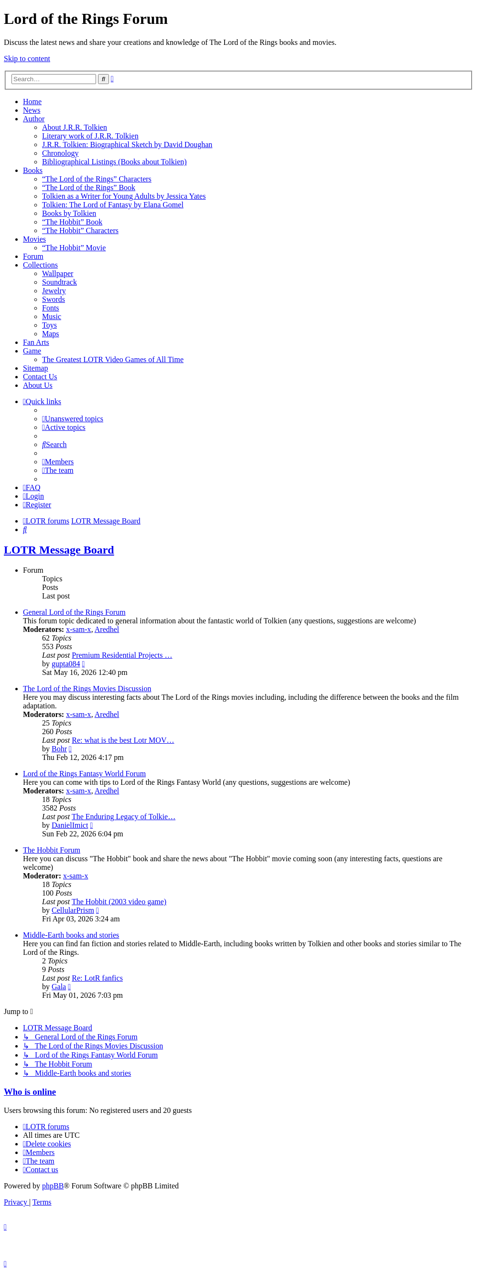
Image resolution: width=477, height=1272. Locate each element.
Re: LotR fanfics (97, 978)
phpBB (53, 1186)
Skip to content (27, 58)
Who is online (30, 1092)
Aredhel (107, 629)
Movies (34, 239)
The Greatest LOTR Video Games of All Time (113, 359)
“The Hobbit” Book (72, 222)
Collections (40, 265)
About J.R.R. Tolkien (74, 127)
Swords (53, 299)
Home (32, 101)
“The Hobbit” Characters (80, 230)
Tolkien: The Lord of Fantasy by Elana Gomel (113, 205)
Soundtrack (59, 282)
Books (33, 170)
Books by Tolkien (69, 213)
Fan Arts (36, 342)
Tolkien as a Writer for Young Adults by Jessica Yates (124, 196)
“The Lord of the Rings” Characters (97, 179)
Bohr (59, 749)
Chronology (60, 153)
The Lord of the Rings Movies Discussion (87, 688)
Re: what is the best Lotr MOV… (123, 740)
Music (51, 316)
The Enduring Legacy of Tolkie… (123, 816)
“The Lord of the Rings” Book (88, 187)
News (31, 110)
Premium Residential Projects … (122, 655)
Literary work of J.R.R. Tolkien (90, 136)
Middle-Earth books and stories (71, 935)
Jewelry (54, 291)
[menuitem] (72, 419)
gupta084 (66, 664)
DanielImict (70, 825)
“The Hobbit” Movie (74, 248)
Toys (49, 325)
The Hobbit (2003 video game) (119, 902)
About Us (38, 385)
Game (32, 351)
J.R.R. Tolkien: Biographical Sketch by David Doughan (127, 144)
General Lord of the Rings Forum (74, 612)
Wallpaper (57, 273)
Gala (59, 987)
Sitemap (35, 368)
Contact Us (40, 377)
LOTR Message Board (59, 550)
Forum (33, 256)
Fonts (50, 308)
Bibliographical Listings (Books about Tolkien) (114, 162)
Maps (50, 334)
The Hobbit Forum (51, 850)
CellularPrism (73, 910)
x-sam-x (78, 629)
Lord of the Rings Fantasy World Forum (84, 774)
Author (33, 119)
